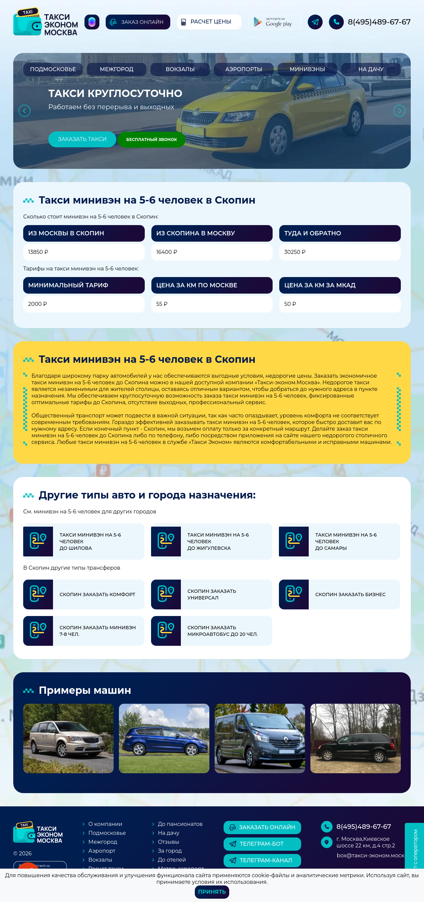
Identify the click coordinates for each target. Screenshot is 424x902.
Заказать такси (82, 139)
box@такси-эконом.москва (374, 855)
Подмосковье (53, 69)
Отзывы (168, 842)
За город (170, 851)
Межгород (116, 69)
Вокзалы (180, 69)
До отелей (172, 860)
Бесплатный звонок (151, 139)
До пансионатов (180, 824)
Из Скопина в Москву (195, 233)
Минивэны (307, 69)
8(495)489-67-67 (379, 22)
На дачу (371, 69)
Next (400, 111)
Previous (24, 111)
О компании (105, 824)
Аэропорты (243, 69)
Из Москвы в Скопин (66, 233)
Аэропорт (101, 851)
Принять (212, 892)
